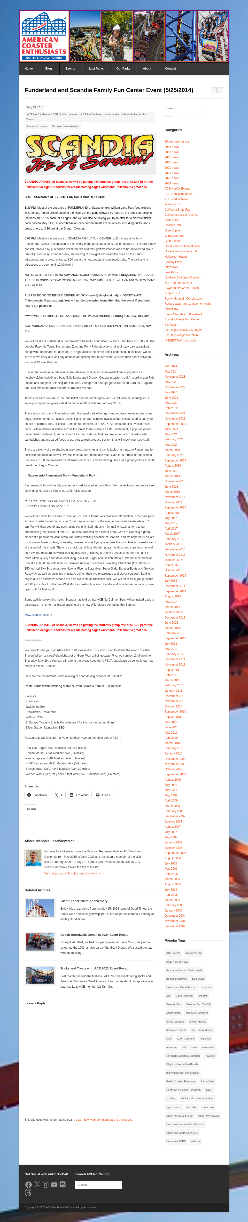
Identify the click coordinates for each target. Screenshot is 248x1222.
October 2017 (173, 502)
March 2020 (172, 450)
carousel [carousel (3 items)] (207, 987)
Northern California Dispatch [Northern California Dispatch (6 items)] (183, 1055)
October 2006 (173, 847)
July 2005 (171, 889)
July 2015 (171, 580)
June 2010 (171, 727)
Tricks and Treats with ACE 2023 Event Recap (95, 968)
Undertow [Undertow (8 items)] (208, 1107)
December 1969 (175, 926)
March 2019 (172, 476)
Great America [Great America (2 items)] (197, 1021)
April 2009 (171, 800)
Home (29, 68)
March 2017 (172, 533)
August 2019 (173, 465)
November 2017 (175, 497)
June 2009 (171, 790)
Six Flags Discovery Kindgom (183, 330)
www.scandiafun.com (38, 615)
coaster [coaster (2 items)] (202, 995)
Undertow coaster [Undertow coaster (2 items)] (208, 1115)
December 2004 (175, 915)
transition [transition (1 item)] (191, 1107)
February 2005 (174, 905)
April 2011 (171, 675)
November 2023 (175, 376)
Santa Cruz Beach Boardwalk (184, 314)
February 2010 (174, 748)
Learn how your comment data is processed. (104, 1119)
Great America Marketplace (182, 246)
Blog (48, 68)
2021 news (172, 173)
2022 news (172, 178)
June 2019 (171, 471)
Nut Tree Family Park (178, 283)
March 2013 (172, 628)
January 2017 (173, 544)
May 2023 (171, 382)
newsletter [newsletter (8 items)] (208, 1047)
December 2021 (175, 413)
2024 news (172, 183)
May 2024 (171, 371)
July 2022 (171, 392)
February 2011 (174, 685)
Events (70, 68)
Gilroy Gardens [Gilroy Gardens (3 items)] (175, 1021)
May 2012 (171, 649)
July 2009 (171, 785)
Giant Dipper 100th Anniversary (84, 901)
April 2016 (171, 565)
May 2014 (171, 601)
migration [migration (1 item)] (205, 1038)
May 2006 (171, 868)
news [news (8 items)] (194, 1047)
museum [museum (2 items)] (171, 1047)
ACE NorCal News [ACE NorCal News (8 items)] (177, 961)
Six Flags (171, 324)
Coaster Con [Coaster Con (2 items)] (173, 1004)
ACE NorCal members (66, 114)
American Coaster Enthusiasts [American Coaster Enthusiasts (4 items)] (184, 970)
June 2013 (171, 622)
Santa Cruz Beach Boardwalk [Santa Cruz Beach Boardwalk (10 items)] (183, 1089)
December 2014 (175, 586)
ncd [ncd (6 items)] (184, 1047)
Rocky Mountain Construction (184, 298)
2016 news (172, 152)
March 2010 (172, 743)
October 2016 (173, 560)
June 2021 (171, 429)
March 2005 (172, 900)
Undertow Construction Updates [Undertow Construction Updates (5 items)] (185, 1124)
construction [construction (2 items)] (173, 1012)
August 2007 (173, 826)
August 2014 (173, 596)
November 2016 (175, 554)
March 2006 (172, 879)
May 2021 (171, 434)
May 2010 (171, 732)
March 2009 (172, 806)
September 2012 (175, 638)
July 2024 (171, 366)
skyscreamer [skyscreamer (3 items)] (173, 1107)
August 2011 (173, 670)
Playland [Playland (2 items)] (210, 1055)
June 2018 (171, 486)
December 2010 (175, 696)
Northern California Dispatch (183, 277)
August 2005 (173, 884)
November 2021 (175, 418)
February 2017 (174, 539)
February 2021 (174, 439)
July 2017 (171, 518)
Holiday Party (173, 262)
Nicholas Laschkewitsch (66, 126)
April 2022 (171, 408)
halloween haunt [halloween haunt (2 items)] (176, 1030)
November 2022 (175, 387)
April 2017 (171, 528)
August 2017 (173, 513)
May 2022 (171, 403)
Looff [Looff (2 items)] (169, 1038)
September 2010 (175, 711)
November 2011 (175, 664)
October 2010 (173, 706)
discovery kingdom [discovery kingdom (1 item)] (197, 1012)
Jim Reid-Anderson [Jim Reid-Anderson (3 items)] (202, 1030)
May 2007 (171, 837)
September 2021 (175, 424)
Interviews (171, 267)
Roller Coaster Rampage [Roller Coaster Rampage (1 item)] (181, 1081)
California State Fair (177, 209)
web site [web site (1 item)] (196, 1141)
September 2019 (175, 460)
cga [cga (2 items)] (168, 995)
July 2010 (171, 722)
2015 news (172, 147)
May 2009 (171, 795)
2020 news (172, 167)
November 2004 (175, 921)
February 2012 (174, 654)
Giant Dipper (173, 230)
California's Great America (181, 214)
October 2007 (173, 821)
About (147, 68)
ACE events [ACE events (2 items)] (173, 953)
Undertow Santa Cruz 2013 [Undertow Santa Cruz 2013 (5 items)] (182, 1132)
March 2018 (172, 491)
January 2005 (173, 910)
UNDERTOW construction (181, 340)
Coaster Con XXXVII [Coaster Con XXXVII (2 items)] (198, 1004)
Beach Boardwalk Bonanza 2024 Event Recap (94, 934)
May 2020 (171, 444)
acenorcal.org (113, 114)
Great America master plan (182, 251)
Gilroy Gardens (174, 236)
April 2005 (171, 895)
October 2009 (173, 769)
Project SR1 (172, 293)
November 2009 (175, 764)
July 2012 (171, 643)
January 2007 (173, 842)
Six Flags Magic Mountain (181, 335)
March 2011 (172, 680)
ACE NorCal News (92, 114)
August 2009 (173, 779)
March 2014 (172, 607)
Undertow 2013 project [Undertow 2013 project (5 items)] (179, 1115)
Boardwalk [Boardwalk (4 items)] (198, 978)
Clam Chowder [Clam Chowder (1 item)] (184, 995)
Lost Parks (96, 68)
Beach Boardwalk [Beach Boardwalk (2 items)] (176, 978)
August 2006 (173, 858)
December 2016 (175, 549)
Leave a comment (37, 126)
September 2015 (175, 575)
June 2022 (171, 397)
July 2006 (171, 863)
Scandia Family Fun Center (182, 319)
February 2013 (174, 633)
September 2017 (175, 507)
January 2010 (173, 753)
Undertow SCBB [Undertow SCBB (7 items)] (176, 1141)
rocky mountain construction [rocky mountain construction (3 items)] (183, 1072)
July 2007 (171, 832)
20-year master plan (178, 141)
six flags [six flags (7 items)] (171, 1098)
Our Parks (123, 68)
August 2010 (173, 717)
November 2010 (175, 701)
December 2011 (175, 659)
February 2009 (174, 811)
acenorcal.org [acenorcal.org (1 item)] (194, 953)
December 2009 (175, 759)
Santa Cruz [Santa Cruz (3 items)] (207, 1081)
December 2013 (175, 617)
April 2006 (171, 874)
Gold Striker (172, 241)
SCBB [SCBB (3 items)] (209, 1089)
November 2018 (175, 481)
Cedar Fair (171, 220)
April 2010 (171, 737)
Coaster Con (173, 225)
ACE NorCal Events (39, 114)
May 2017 (171, 523)
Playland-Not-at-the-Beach (182, 288)
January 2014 (173, 612)
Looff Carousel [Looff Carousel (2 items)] (185, 1038)
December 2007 (175, 816)
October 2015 (173, 570)
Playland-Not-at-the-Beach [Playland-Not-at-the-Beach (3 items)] (182, 1064)
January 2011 (173, 690)
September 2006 (175, 853)
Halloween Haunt (176, 256)
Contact (170, 68)
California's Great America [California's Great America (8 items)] (181, 987)
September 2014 (175, 591)
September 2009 (175, 774)
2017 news (172, 157)
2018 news (172, 162)
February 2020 (174, 455)
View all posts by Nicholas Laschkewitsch (72, 873)
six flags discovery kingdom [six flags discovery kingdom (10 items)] (197, 1098)
